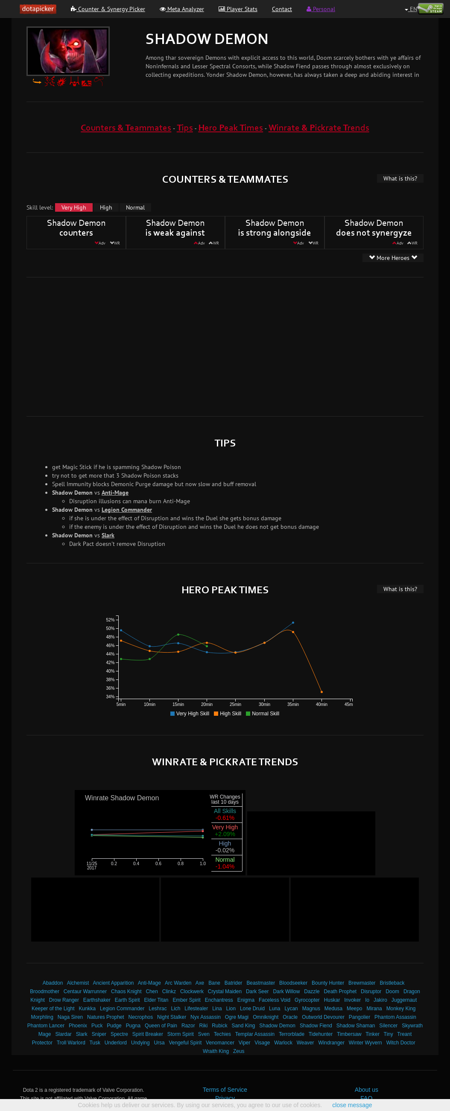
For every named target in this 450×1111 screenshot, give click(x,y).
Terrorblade (291, 1034)
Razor (188, 1026)
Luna (274, 1009)
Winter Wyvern (365, 1043)
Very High (73, 207)
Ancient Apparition (113, 983)
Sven (204, 1034)
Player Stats (238, 9)
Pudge (114, 1026)
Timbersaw (349, 1034)
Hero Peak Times (230, 128)
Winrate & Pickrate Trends (319, 128)
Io (367, 1000)
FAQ (366, 1098)
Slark (108, 535)
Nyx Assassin (205, 1017)
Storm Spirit (180, 1034)
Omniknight (265, 1017)
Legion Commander (127, 509)
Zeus (238, 1051)
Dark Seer (257, 991)
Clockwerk (192, 991)
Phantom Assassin (395, 1017)
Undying (140, 1043)
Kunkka (87, 1009)
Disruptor (371, 991)
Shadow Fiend (316, 1026)
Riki (203, 1026)
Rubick (219, 1026)
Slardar (63, 1034)
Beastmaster (260, 983)
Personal (321, 9)
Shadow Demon (277, 1026)
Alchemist (78, 983)
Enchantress (219, 1000)
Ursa (159, 1043)
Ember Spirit (186, 1000)
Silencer (388, 1026)
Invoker (352, 1000)
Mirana (374, 1009)
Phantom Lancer (45, 1026)
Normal (135, 207)
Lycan (291, 1009)
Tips (185, 128)
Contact (282, 9)
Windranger (331, 1043)
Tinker (372, 1034)
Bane (214, 983)
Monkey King (401, 1009)
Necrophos (141, 1017)
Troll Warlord (71, 1043)
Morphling (42, 1017)
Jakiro (380, 1000)
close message (352, 1105)
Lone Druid (252, 1009)
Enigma (245, 1000)
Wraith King (216, 1051)
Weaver (305, 1043)
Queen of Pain (161, 1026)
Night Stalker (171, 1017)
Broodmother (44, 991)
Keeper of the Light (53, 1009)
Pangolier (359, 1017)
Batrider (234, 983)
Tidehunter (321, 1034)
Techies (222, 1034)
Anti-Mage (115, 492)
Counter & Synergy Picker (108, 9)
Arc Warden (178, 983)
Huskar (332, 1000)
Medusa (333, 1009)
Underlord (116, 1043)
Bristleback (392, 983)
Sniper (99, 1034)
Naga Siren (70, 1017)
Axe (200, 983)
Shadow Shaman (355, 1026)
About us (366, 1089)
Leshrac (158, 1009)
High (106, 207)
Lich (176, 1009)
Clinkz (169, 991)
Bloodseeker (293, 983)
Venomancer (220, 1043)
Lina (217, 1009)
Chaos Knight (126, 991)
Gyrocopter (307, 1000)
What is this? (400, 178)
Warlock (283, 1043)
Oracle (290, 1017)
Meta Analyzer (182, 9)
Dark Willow (286, 991)
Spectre (119, 1034)
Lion (231, 1009)
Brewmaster (361, 983)
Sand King (243, 1026)
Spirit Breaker (147, 1034)
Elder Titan (156, 1000)
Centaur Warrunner (85, 991)
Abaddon (53, 983)
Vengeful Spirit (185, 1043)
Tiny (388, 1034)
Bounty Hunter (328, 983)
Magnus (311, 1009)
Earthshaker (97, 1000)
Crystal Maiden (225, 991)
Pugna (133, 1026)
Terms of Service (225, 1089)
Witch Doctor (400, 1043)
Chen (152, 991)
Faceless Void (274, 1000)
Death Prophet (340, 991)
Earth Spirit (127, 1000)
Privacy (225, 1098)
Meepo (354, 1009)
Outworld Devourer (323, 1017)
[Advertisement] (158, 345)
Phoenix (78, 1026)
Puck (96, 1026)
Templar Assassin (255, 1034)
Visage (262, 1043)
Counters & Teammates (126, 128)
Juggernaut (404, 1000)
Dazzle (311, 991)
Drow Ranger (64, 1000)
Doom (392, 991)
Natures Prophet (105, 1017)
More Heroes (393, 258)
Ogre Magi (237, 1017)
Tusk (95, 1043)
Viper (245, 1043)
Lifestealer (196, 1009)
